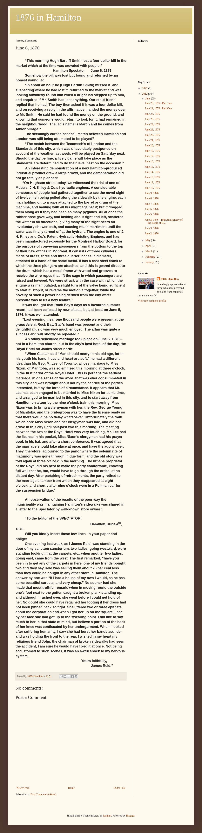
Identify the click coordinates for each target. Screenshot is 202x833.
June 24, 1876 (152, 124)
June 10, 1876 (152, 187)
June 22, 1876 (152, 135)
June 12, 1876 (152, 182)
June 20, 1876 (152, 145)
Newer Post (23, 787)
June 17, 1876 (152, 156)
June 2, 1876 (151, 233)
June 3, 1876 (151, 228)
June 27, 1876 (152, 113)
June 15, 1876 (152, 166)
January (149, 262)
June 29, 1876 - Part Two (158, 103)
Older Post (119, 787)
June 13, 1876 (152, 177)
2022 (145, 88)
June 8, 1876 (151, 198)
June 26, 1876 (152, 119)
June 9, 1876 (151, 193)
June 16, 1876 (152, 161)
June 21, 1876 (152, 140)
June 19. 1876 (152, 150)
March (149, 251)
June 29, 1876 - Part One (158, 108)
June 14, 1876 (152, 172)
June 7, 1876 (151, 203)
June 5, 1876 (151, 214)
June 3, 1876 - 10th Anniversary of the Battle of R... (164, 221)
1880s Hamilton (170, 279)
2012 (145, 93)
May (148, 240)
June (148, 98)
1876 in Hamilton (48, 17)
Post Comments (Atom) (43, 794)
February (150, 256)
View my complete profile (152, 300)
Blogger (130, 815)
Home (71, 787)
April (148, 245)
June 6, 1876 (151, 209)
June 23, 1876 (152, 129)
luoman (107, 815)
